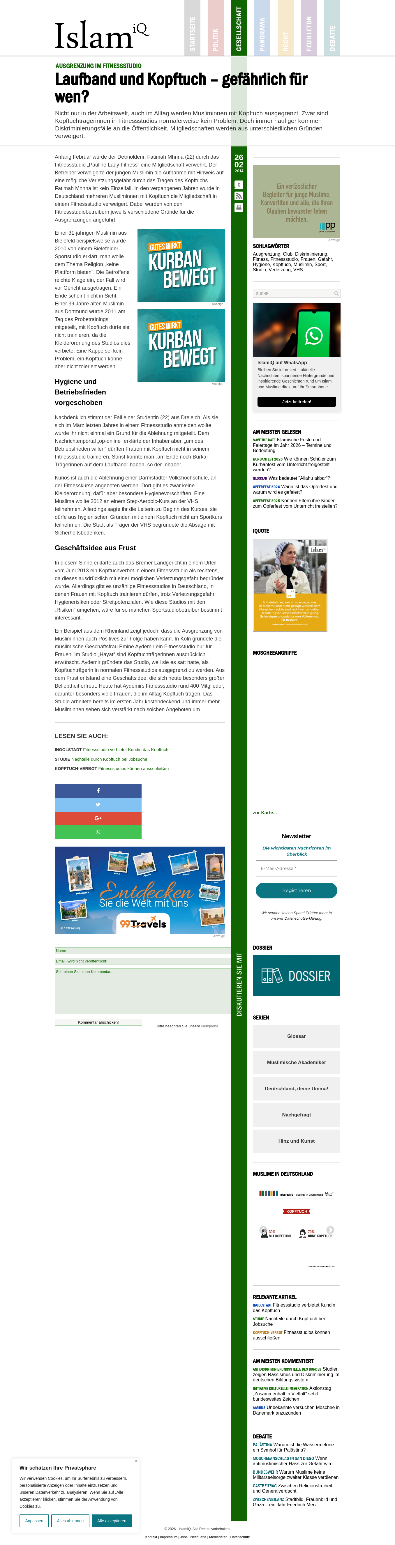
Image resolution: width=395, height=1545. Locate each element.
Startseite (192, 28)
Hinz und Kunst (296, 1141)
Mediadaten (218, 1537)
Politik (216, 28)
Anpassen (34, 1521)
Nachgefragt (296, 1115)
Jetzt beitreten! (296, 401)
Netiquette (209, 984)
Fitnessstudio (284, 259)
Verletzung (280, 269)
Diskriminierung (311, 254)
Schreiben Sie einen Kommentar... (143, 950)
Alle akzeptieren (111, 1521)
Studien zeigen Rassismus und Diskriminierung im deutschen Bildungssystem (296, 1374)
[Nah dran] (136, 1461)
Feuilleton (309, 28)
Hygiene (261, 264)
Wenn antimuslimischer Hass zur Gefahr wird (293, 1461)
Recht (286, 28)
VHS (298, 269)
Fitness (260, 259)
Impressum (168, 1537)
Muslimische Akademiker (296, 1062)
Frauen (308, 259)
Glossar (296, 1036)
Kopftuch (282, 264)
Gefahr (325, 259)
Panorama (262, 28)
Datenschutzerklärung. (303, 918)
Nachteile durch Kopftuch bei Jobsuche (101, 759)
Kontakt (151, 1537)
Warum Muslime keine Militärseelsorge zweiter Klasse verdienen (295, 1475)
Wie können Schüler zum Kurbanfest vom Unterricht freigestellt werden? (294, 464)
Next (328, 1228)
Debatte (332, 28)
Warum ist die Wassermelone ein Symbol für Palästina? (293, 1447)
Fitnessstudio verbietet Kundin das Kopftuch (111, 749)
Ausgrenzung (266, 254)
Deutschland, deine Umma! (296, 1088)
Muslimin (303, 264)
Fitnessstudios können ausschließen (112, 768)
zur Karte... (265, 812)
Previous (261, 1228)
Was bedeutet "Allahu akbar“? (291, 478)
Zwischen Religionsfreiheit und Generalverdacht (292, 1488)
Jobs (183, 1537)
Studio (259, 269)
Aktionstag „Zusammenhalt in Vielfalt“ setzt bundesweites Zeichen (292, 1393)
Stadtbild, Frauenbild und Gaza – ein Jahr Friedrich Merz (295, 1502)
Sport (320, 264)
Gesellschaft (239, 28)
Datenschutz (240, 1537)
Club (287, 254)
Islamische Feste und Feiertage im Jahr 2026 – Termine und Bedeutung (292, 445)
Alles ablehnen (70, 1521)
